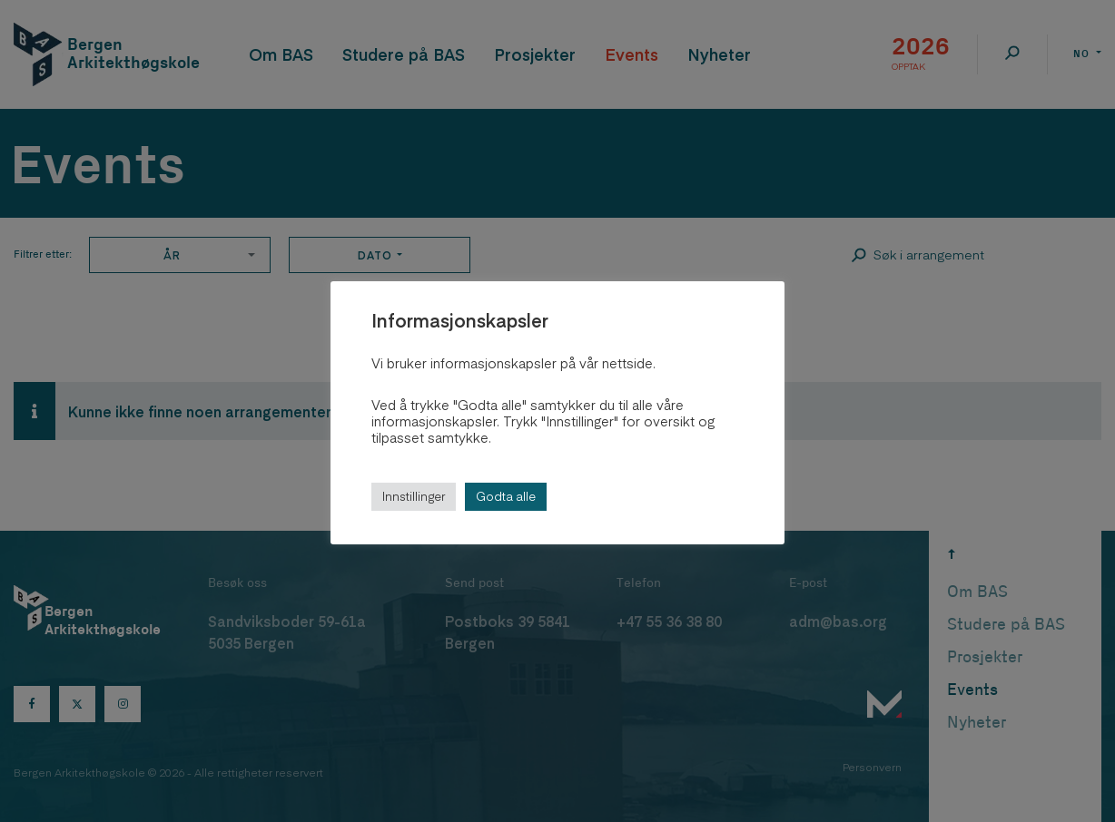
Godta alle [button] (506, 496)
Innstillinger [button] (413, 496)
